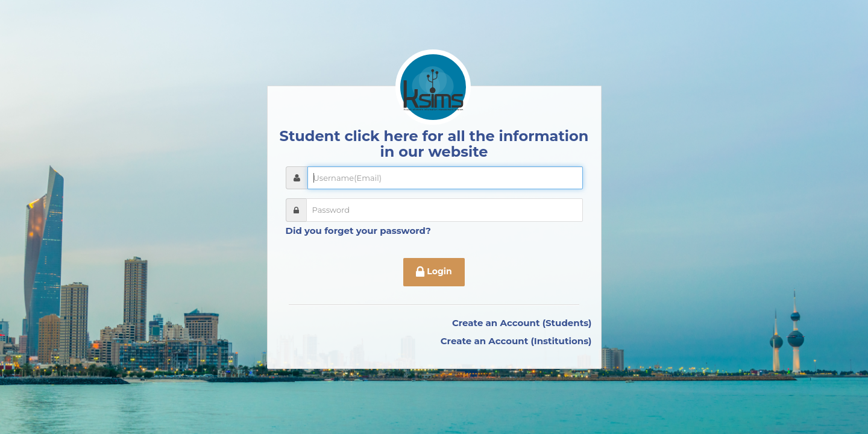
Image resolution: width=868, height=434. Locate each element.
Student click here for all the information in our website (434, 143)
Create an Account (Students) (522, 323)
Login (433, 272)
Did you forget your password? (358, 230)
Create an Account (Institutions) (516, 341)
